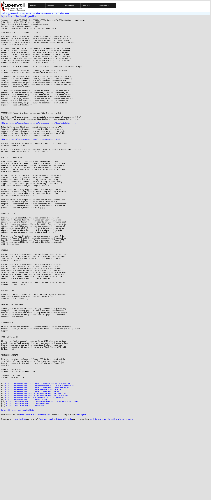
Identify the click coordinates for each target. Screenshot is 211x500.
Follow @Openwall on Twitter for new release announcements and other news (35, 13)
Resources (86, 6)
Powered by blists (8, 487)
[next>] (11, 16)
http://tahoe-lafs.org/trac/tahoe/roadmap (26, 475)
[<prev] (4, 16)
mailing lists (20, 496)
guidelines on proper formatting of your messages (111, 496)
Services (50, 6)
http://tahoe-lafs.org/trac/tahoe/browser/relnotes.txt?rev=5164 (37, 456)
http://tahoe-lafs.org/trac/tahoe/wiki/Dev (27, 480)
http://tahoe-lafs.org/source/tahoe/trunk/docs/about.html (30, 163)
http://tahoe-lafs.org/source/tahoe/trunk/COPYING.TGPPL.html (36, 468)
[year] (30, 16)
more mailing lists (26, 487)
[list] (35, 16)
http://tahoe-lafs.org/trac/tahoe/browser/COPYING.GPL (32, 466)
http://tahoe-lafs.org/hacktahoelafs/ (25, 483)
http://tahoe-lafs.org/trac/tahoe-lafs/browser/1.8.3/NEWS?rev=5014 (39, 458)
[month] (23, 16)
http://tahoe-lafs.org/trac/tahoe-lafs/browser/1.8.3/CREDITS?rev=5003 (42, 478)
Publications (69, 6)
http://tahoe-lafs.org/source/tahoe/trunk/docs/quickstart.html (37, 471)
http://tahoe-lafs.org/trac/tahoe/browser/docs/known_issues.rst (37, 461)
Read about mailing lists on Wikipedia (55, 496)
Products (32, 6)
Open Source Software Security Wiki (35, 492)
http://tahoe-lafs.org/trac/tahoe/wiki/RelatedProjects (33, 463)
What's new (103, 6)
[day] (17, 16)
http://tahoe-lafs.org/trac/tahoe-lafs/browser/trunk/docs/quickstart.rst (38, 144)
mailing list (81, 492)
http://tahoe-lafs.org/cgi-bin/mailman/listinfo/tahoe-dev (34, 473)
